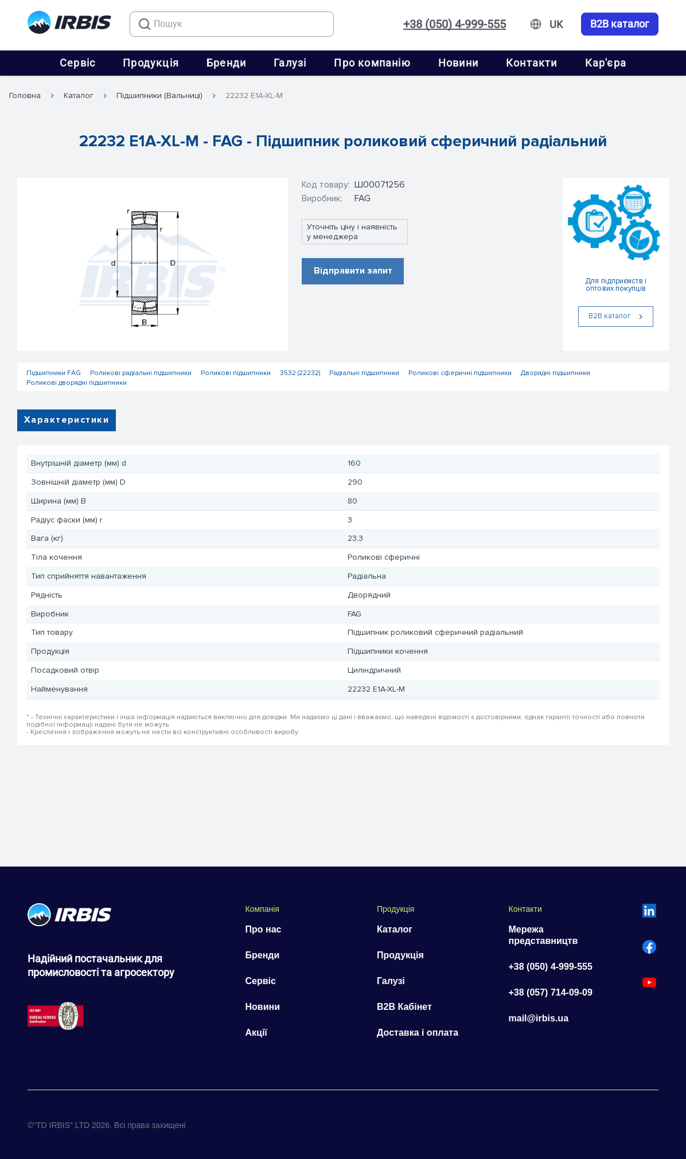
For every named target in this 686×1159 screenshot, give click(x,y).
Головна (25, 95)
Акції (256, 1032)
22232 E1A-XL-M (254, 95)
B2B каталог (619, 24)
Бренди (226, 63)
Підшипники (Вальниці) (159, 95)
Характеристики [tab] (66, 420)
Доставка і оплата (417, 1032)
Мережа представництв (543, 935)
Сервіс (77, 63)
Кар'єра (605, 63)
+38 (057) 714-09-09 (551, 992)
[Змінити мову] (556, 24)
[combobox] (232, 24)
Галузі (290, 63)
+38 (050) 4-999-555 (454, 24)
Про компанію (372, 63)
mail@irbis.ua (539, 1018)
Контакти (532, 63)
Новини (458, 63)
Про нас (263, 929)
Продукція (151, 63)
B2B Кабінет (404, 1007)
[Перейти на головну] (69, 24)
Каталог (78, 95)
